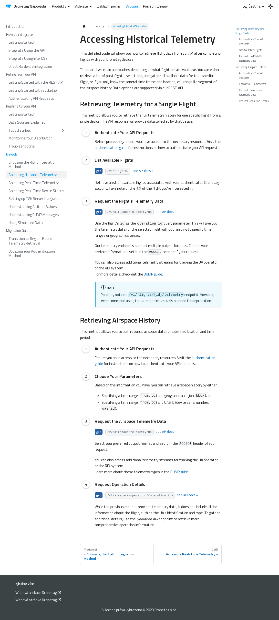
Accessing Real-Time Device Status (36, 191)
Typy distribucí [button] (20, 130)
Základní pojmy (109, 6)
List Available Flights (250, 50)
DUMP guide (153, 274)
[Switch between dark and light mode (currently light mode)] (270, 6)
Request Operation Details (254, 101)
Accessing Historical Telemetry (33, 174)
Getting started (21, 42)
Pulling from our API (21, 74)
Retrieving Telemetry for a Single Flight (250, 31)
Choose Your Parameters (252, 84)
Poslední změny (155, 6)
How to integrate (19, 34)
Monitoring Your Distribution (30, 138)
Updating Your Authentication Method (32, 253)
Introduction (15, 26)
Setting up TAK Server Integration (35, 198)
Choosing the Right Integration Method (32, 164)
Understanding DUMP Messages (34, 214)
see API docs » (143, 170)
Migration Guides (19, 230)
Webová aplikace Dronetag (38, 592)
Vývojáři (132, 6)
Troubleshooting (21, 146)
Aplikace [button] (81, 6)
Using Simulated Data (26, 223)
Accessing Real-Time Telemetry (34, 183)
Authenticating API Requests (31, 98)
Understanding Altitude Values (33, 206)
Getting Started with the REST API (36, 82)
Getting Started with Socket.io (33, 90)
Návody (12, 154)
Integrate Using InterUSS (28, 58)
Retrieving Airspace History (251, 67)
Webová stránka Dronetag (38, 600)
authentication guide (111, 147)
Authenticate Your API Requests (251, 41)
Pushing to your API (21, 106)
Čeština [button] (251, 6)
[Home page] (84, 26)
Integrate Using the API (27, 50)
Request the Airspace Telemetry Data (250, 92)
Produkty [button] (59, 6)
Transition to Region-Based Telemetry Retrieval (30, 241)
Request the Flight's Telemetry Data (250, 58)
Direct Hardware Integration (30, 66)
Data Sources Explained (27, 122)
